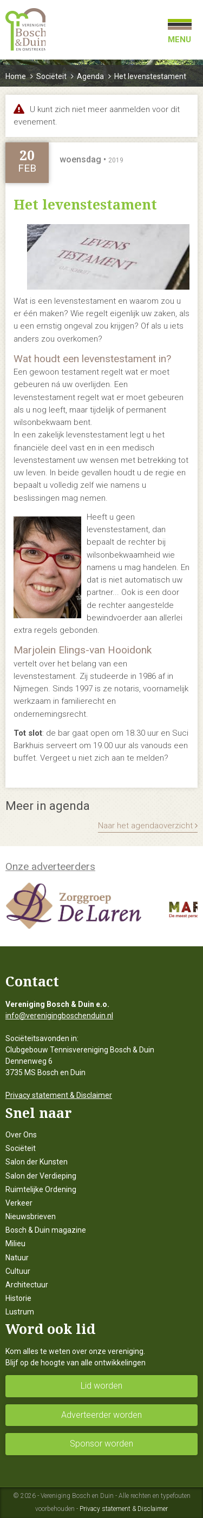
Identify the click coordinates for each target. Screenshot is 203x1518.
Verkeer (18, 1203)
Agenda (90, 76)
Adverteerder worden (101, 1415)
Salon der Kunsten (36, 1161)
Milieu (15, 1243)
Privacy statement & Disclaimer (58, 1095)
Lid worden (101, 1385)
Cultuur (17, 1271)
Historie (18, 1298)
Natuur (17, 1257)
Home (15, 76)
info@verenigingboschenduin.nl (59, 1015)
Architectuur (26, 1284)
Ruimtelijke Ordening (40, 1189)
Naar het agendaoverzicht (148, 825)
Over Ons (21, 1134)
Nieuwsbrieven (30, 1216)
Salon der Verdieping (40, 1176)
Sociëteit (51, 76)
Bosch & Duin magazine (45, 1230)
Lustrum (19, 1311)
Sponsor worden (101, 1443)
